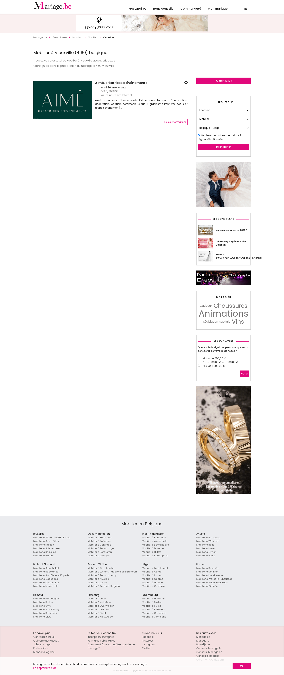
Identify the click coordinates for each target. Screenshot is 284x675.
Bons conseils (163, 9)
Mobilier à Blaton (43, 602)
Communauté (190, 9)
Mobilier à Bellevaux (153, 609)
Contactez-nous (44, 637)
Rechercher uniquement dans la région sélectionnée (220, 137)
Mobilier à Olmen (206, 552)
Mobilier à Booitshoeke (155, 544)
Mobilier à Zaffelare (99, 541)
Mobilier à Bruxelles (44, 552)
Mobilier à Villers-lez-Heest (212, 582)
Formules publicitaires (101, 640)
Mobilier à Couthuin (153, 586)
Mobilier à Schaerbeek (46, 548)
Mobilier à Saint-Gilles (46, 541)
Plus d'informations (175, 122)
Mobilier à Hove (205, 548)
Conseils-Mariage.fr (208, 648)
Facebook (148, 637)
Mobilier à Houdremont (210, 575)
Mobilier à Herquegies (46, 598)
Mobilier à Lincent (152, 575)
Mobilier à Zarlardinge (101, 548)
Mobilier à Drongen (99, 555)
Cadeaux (206, 306)
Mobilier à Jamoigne (154, 616)
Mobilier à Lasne (97, 582)
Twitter (146, 648)
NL (245, 9)
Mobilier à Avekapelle (155, 541)
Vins (238, 322)
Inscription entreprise (101, 637)
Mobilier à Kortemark (154, 537)
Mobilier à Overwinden (101, 606)
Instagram (148, 644)
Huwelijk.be (203, 644)
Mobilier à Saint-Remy (46, 609)
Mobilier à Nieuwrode (100, 616)
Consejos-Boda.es (207, 656)
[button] (36, 100)
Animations (223, 314)
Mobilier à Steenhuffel (46, 568)
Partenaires (40, 648)
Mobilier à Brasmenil (45, 613)
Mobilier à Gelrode (99, 609)
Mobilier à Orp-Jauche (101, 568)
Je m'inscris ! (224, 80)
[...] (121, 108)
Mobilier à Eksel (97, 613)
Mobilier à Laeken (43, 544)
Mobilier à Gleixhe (152, 582)
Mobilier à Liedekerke (46, 571)
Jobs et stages (42, 644)
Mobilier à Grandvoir (154, 613)
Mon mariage (217, 9)
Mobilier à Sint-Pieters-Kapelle (51, 575)
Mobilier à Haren (43, 555)
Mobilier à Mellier (152, 602)
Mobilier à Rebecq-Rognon (104, 586)
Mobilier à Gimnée (207, 586)
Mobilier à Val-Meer (99, 602)
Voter (244, 373)
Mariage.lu (202, 640)
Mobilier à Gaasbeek (45, 579)
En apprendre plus (44, 668)
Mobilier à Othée (152, 571)
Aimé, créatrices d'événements (121, 82)
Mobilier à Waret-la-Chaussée (214, 579)
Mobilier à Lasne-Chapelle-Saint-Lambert (112, 571)
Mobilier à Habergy (153, 598)
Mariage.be (203, 637)
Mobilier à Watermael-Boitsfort (51, 537)
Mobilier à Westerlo (207, 541)
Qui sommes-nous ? (46, 640)
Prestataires (137, 9)
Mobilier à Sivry (42, 606)
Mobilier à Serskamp (100, 552)
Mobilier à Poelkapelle (155, 555)
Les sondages (223, 340)
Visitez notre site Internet (116, 95)
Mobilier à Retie (205, 544)
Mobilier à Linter (97, 598)
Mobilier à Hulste (151, 552)
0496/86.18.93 (109, 91)
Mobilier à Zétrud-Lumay (102, 575)
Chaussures (230, 306)
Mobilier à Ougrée (152, 579)
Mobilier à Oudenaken (46, 582)
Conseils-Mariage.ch (209, 652)
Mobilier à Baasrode (100, 537)
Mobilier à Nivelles (98, 579)
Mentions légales (44, 652)
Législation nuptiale (216, 322)
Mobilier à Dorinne (207, 571)
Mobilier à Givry (42, 616)
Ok (241, 666)
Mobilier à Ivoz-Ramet (155, 568)
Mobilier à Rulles (151, 606)
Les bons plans (223, 219)
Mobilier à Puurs (205, 555)
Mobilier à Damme (153, 548)
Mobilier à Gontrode (99, 544)
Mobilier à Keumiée (207, 568)
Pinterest (147, 640)
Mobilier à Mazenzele (46, 586)
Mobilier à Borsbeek (208, 537)
